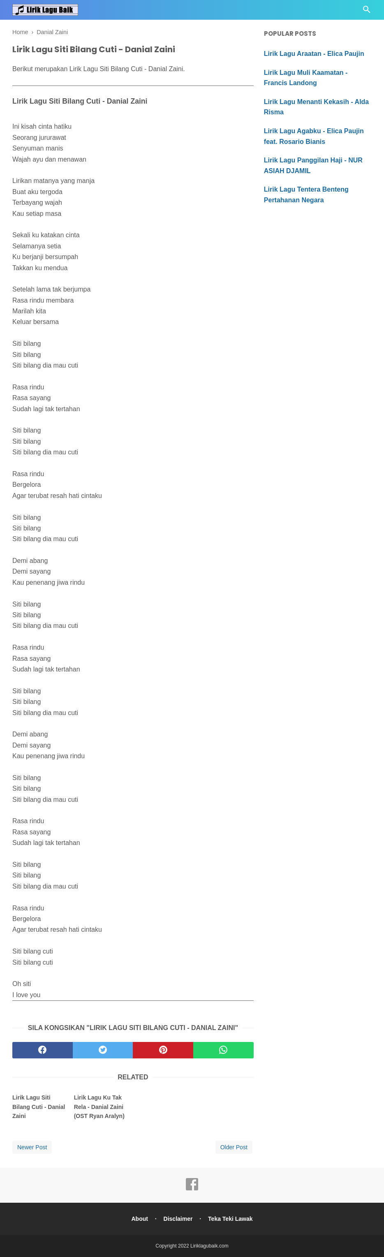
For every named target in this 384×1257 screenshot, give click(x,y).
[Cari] (367, 11)
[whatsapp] (223, 1050)
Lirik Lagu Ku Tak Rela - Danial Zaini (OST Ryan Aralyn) (99, 1106)
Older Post (234, 1147)
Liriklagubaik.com (209, 1246)
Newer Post (32, 1147)
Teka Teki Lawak (230, 1218)
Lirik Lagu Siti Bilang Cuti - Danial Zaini (38, 1106)
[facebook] (42, 1050)
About (139, 1218)
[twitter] (103, 1050)
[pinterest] (163, 1050)
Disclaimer (178, 1218)
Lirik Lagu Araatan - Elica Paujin (314, 53)
